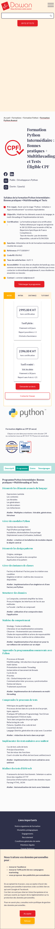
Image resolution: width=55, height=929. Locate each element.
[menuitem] (27, 826)
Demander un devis (28, 386)
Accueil (7, 118)
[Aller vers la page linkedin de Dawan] (12, 174)
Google (14, 889)
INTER (9, 296)
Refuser (27, 921)
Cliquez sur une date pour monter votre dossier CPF (27, 434)
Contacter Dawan (27, 396)
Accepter (27, 913)
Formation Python (30, 118)
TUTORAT (45, 296)
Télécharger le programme (29, 284)
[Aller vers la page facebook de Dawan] (6, 174)
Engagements (27, 833)
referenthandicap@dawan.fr (28, 270)
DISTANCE (32, 296)
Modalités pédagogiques (27, 830)
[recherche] (25, 16)
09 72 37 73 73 (27, 23)
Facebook (24, 889)
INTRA (20, 296)
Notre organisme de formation (27, 826)
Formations (16, 118)
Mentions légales (27, 845)
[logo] (16, 9)
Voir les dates (27, 369)
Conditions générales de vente (27, 841)
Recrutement (27, 837)
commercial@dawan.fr (25, 277)
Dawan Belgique (27, 848)
